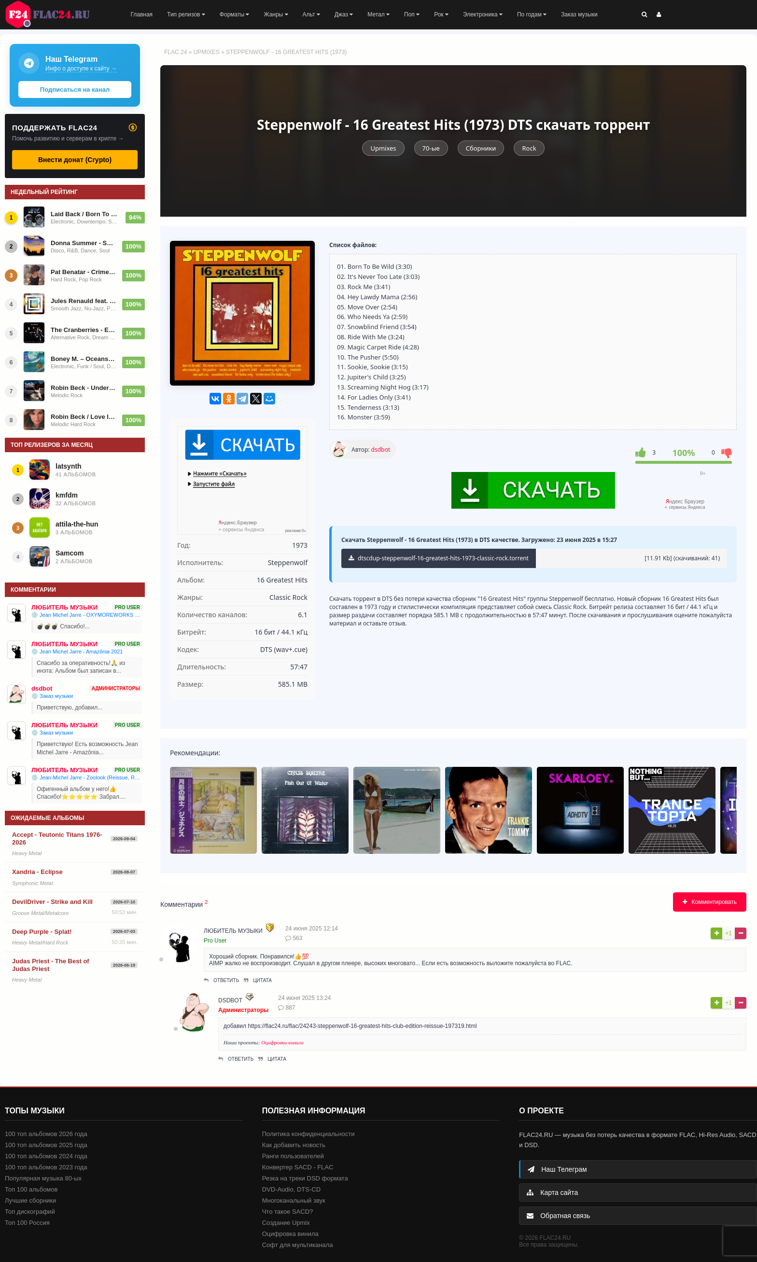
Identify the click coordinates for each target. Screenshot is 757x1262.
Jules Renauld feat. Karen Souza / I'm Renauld (83, 301)
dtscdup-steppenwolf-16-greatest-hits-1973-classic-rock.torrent (439, 558)
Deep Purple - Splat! (42, 931)
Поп (412, 14)
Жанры (276, 14)
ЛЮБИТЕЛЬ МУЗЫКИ (233, 931)
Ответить (221, 980)
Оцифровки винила (282, 1042)
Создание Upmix (286, 1222)
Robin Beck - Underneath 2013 (83, 387)
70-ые (431, 148)
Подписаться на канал (75, 89)
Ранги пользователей (293, 1156)
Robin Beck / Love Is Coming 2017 (83, 416)
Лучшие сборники (30, 1200)
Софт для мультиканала (297, 1244)
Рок (441, 14)
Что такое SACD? (287, 1211)
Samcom (70, 553)
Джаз (344, 14)
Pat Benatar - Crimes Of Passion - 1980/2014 (83, 272)
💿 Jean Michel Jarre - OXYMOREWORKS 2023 (86, 615)
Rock (529, 148)
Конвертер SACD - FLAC (298, 1167)
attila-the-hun (77, 524)
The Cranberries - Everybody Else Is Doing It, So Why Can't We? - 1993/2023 (83, 329)
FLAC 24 (53, 14)
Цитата (258, 980)
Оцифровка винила (290, 1233)
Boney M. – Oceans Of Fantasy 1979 (83, 358)
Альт (311, 14)
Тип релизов (186, 14)
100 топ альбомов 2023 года (46, 1167)
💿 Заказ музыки (52, 696)
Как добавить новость (293, 1145)
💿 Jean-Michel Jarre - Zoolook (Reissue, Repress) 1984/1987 (86, 777)
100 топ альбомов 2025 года (46, 1145)
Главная (141, 14)
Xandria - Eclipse (37, 871)
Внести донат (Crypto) (75, 160)
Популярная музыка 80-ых (43, 1178)
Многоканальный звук (293, 1200)
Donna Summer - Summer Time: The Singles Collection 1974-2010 (83, 243)
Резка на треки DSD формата (305, 1178)
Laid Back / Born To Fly (85, 214)
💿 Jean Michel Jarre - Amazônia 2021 (77, 651)
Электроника (483, 14)
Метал (378, 14)
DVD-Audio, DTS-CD (291, 1189)
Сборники (481, 148)
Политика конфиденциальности (308, 1133)
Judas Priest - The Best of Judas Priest (50, 964)
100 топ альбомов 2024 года (46, 1156)
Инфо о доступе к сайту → (81, 68)
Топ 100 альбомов (31, 1189)
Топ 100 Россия (27, 1222)
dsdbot (380, 449)
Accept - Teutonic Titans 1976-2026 (57, 838)
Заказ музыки (579, 14)
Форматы (235, 14)
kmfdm (67, 495)
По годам (532, 14)
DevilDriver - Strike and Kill (52, 901)
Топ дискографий (30, 1211)
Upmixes (207, 52)
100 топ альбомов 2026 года (46, 1133)
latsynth (69, 466)
